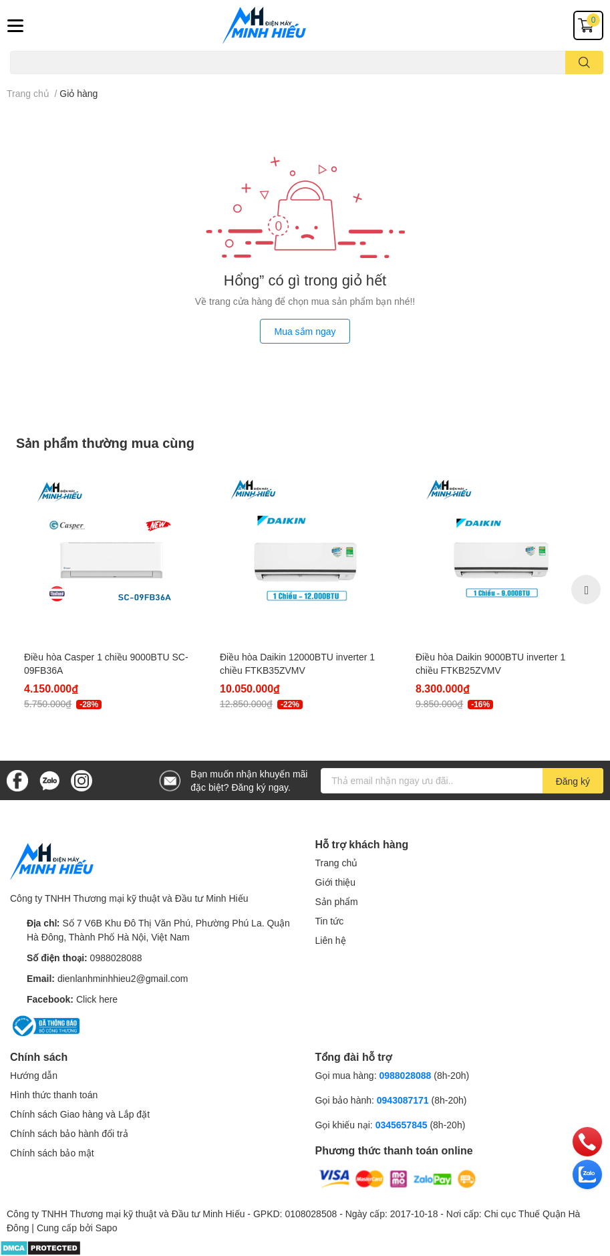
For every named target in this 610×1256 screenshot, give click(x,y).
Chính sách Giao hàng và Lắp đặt (80, 1114)
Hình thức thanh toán (54, 1094)
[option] (110, 589)
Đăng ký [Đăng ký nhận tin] (573, 781)
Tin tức (329, 920)
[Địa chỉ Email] (462, 780)
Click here (97, 999)
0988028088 (116, 957)
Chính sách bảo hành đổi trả (69, 1133)
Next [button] (586, 589)
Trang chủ (336, 862)
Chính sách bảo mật (52, 1152)
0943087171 (403, 1100)
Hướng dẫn (33, 1075)
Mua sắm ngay (304, 331)
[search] (584, 62)
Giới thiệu (335, 882)
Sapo (107, 1227)
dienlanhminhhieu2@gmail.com (122, 978)
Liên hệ (330, 940)
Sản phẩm (336, 901)
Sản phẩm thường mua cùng (105, 442)
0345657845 (401, 1124)
